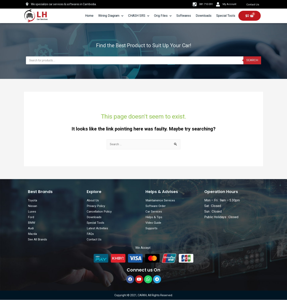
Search (252, 60)
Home (89, 16)
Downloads (203, 16)
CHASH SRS (138, 16)
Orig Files (163, 16)
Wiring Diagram (110, 16)
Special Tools (225, 16)
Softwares (183, 16)
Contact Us (253, 4)
